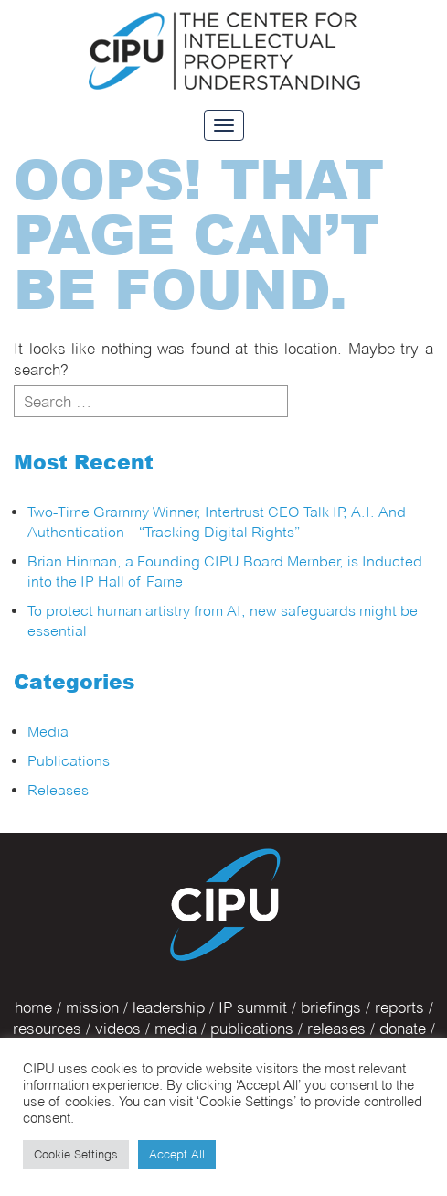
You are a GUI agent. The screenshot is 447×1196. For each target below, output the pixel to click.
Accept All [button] (177, 1154)
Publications (68, 761)
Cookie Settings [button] (76, 1154)
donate (402, 1028)
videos (118, 1028)
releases (336, 1028)
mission (92, 1007)
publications (251, 1028)
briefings (331, 1007)
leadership (169, 1007)
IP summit (252, 1007)
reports (399, 1007)
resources (47, 1028)
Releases (58, 790)
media (175, 1028)
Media (48, 731)
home (33, 1007)
